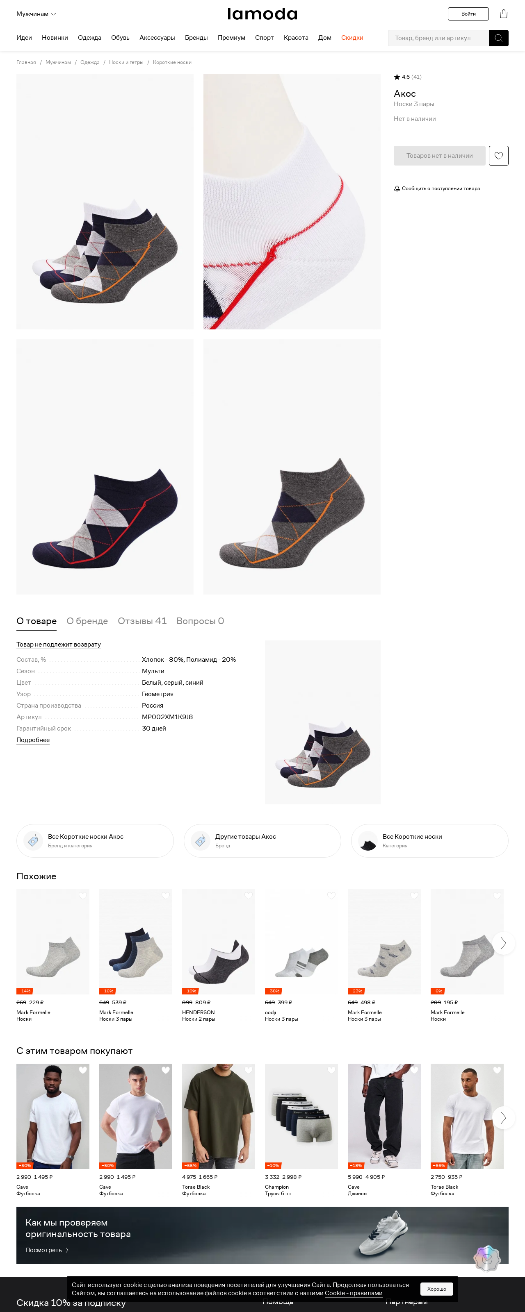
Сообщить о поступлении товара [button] (441, 188)
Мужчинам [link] (58, 62)
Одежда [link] (90, 62)
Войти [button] (468, 13)
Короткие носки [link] (172, 62)
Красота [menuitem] (296, 38)
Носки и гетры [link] (126, 62)
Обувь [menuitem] (120, 38)
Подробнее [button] (33, 740)
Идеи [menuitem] (24, 38)
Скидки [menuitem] (352, 38)
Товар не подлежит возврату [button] (58, 644)
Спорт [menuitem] (264, 38)
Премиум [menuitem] (231, 38)
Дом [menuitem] (324, 38)
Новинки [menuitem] (55, 38)
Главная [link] (26, 62)
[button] (499, 38)
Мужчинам (36, 14)
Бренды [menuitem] (196, 38)
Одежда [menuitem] (89, 38)
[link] (262, 14)
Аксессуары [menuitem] (157, 38)
